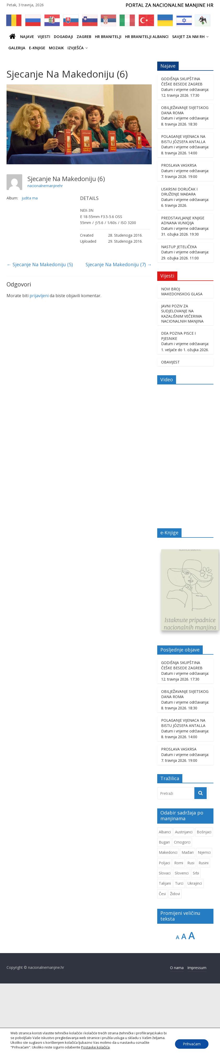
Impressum (196, 967)
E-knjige (37, 47)
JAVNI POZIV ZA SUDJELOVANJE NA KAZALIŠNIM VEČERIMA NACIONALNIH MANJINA (182, 313)
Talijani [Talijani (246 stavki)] (165, 883)
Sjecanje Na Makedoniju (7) (119, 264)
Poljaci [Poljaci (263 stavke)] (164, 863)
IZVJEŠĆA (75, 47)
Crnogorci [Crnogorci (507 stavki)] (182, 842)
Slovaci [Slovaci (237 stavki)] (165, 873)
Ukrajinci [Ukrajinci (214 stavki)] (195, 883)
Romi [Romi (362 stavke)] (178, 863)
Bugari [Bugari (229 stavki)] (164, 842)
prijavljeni (39, 295)
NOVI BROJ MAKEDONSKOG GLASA (181, 291)
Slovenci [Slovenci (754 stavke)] (182, 873)
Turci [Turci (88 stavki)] (179, 883)
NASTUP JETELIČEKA (179, 246)
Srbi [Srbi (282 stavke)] (196, 873)
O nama (177, 967)
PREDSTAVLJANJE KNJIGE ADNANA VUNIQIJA (182, 220)
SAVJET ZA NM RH (188, 36)
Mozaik (56, 47)
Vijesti (44, 36)
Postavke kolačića (95, 1047)
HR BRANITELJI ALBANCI (146, 36)
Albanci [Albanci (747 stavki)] (165, 832)
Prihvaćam (192, 1043)
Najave (27, 36)
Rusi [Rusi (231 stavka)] (190, 863)
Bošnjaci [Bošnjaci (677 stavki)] (204, 832)
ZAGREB (84, 36)
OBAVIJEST (170, 362)
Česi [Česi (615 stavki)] (162, 894)
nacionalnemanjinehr (45, 185)
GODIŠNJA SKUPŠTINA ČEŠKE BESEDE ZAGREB (181, 81)
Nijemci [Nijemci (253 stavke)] (204, 852)
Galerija (16, 47)
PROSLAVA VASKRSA (178, 165)
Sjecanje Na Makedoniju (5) (40, 264)
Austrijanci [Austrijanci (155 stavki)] (184, 832)
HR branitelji (108, 36)
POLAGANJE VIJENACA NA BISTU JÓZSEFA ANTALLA (183, 139)
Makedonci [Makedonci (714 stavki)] (168, 852)
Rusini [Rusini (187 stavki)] (203, 863)
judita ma (30, 197)
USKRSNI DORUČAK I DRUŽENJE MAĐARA (179, 192)
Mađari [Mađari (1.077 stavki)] (188, 852)
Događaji (63, 36)
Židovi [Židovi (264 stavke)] (175, 894)
